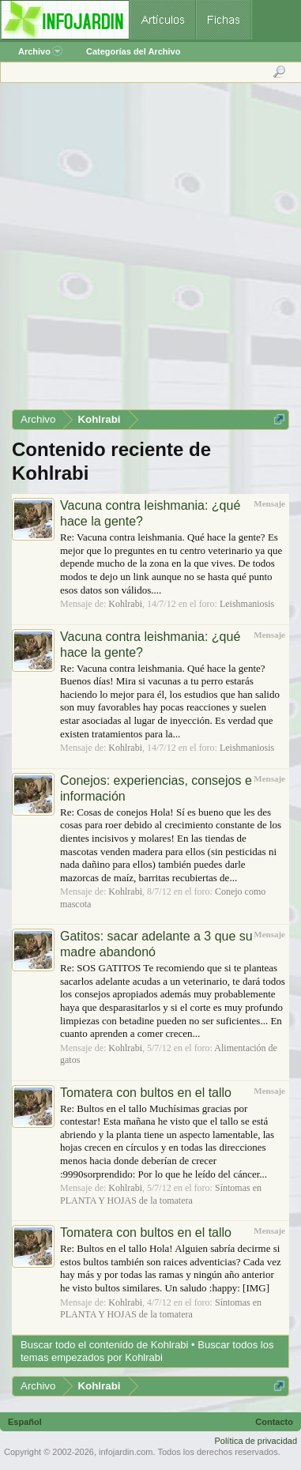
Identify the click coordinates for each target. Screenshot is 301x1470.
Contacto (274, 1422)
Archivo (40, 51)
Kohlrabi (125, 603)
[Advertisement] (149, 251)
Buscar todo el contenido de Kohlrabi (104, 1345)
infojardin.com (125, 1452)
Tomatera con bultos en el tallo (145, 1092)
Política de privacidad (255, 1441)
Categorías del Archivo (133, 51)
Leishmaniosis (247, 603)
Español (25, 1422)
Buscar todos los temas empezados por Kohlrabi (147, 1351)
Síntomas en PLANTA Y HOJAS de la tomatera (160, 1193)
